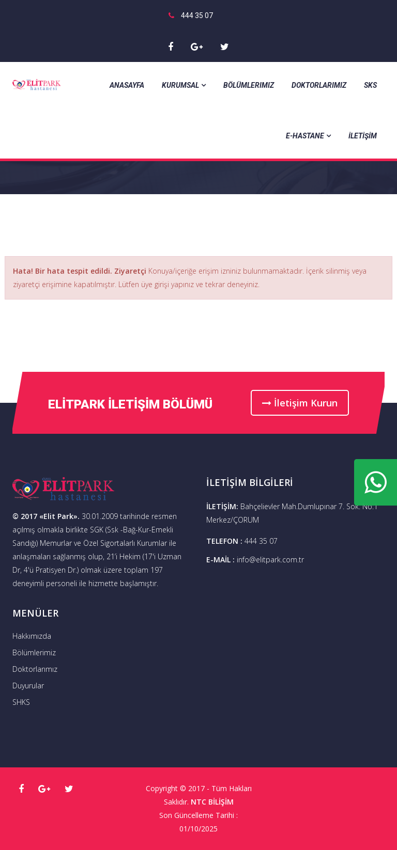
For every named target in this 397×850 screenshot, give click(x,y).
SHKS (21, 702)
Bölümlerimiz (248, 85)
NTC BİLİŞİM (212, 802)
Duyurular (28, 685)
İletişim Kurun (300, 403)
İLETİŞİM (362, 136)
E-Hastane (308, 136)
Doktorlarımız (319, 85)
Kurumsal (184, 85)
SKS (370, 85)
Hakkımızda (31, 636)
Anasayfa (127, 85)
